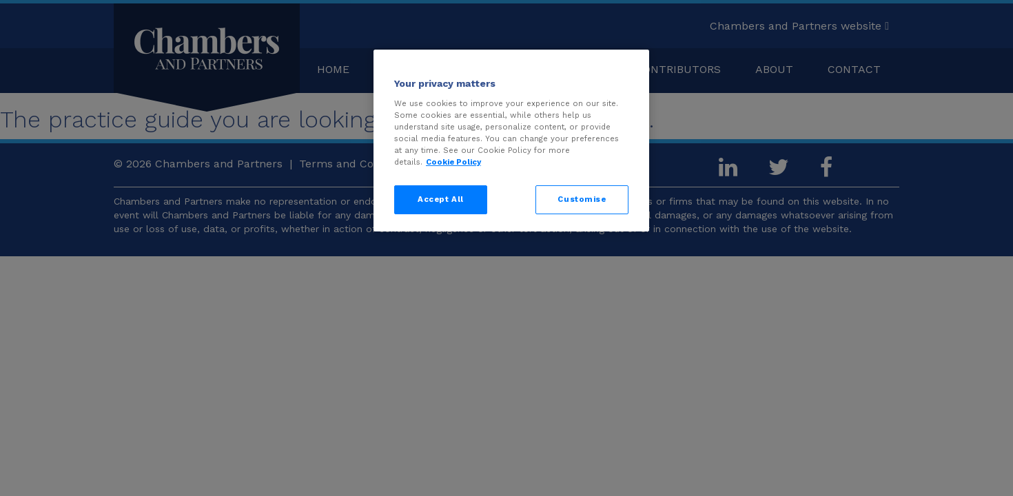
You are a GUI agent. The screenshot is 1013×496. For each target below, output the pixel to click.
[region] (511, 140)
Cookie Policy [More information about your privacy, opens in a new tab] (453, 162)
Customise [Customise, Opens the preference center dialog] (581, 199)
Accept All (441, 199)
